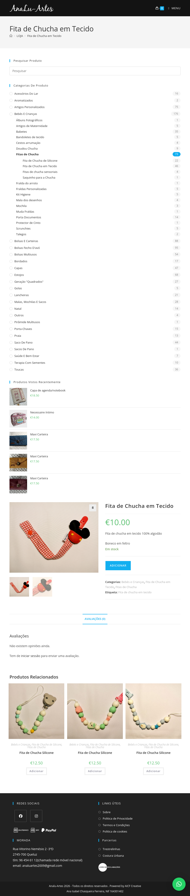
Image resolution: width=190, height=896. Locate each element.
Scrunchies (23, 228)
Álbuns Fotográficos (29, 120)
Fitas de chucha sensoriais (40, 172)
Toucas (19, 369)
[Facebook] (21, 816)
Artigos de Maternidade (31, 126)
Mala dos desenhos (29, 200)
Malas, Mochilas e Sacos (30, 302)
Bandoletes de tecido (30, 137)
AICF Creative (133, 886)
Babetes (21, 132)
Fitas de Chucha (27, 154)
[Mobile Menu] (173, 8)
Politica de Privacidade (118, 818)
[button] (92, 507)
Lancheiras (21, 295)
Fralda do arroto (27, 183)
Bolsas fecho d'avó (27, 248)
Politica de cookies (115, 831)
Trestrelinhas (111, 849)
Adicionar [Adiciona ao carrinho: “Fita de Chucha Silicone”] (37, 771)
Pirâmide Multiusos (27, 322)
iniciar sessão (30, 656)
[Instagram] (36, 816)
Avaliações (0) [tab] (95, 619)
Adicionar (118, 565)
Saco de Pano (23, 342)
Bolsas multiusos (25, 254)
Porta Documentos (28, 217)
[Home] (10, 36)
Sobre (107, 812)
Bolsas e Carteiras (26, 241)
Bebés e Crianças (25, 114)
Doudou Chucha (27, 148)
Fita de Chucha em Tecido (44, 36)
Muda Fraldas (25, 212)
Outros (19, 315)
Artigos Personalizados (29, 107)
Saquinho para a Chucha (39, 177)
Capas (18, 268)
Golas (18, 288)
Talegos (21, 234)
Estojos (19, 275)
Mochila (21, 206)
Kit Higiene (23, 194)
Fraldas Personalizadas (31, 189)
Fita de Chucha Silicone (36, 753)
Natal (17, 309)
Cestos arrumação (28, 143)
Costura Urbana (113, 856)
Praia (17, 336)
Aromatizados (23, 100)
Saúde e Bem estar (26, 356)
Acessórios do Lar (26, 94)
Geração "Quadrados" (28, 282)
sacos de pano (24, 349)
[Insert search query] (95, 71)
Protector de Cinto (28, 223)
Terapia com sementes (29, 363)
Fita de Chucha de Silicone (40, 161)
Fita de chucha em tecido (135, 592)
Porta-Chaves (23, 329)
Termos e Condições (116, 825)
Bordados (20, 261)
